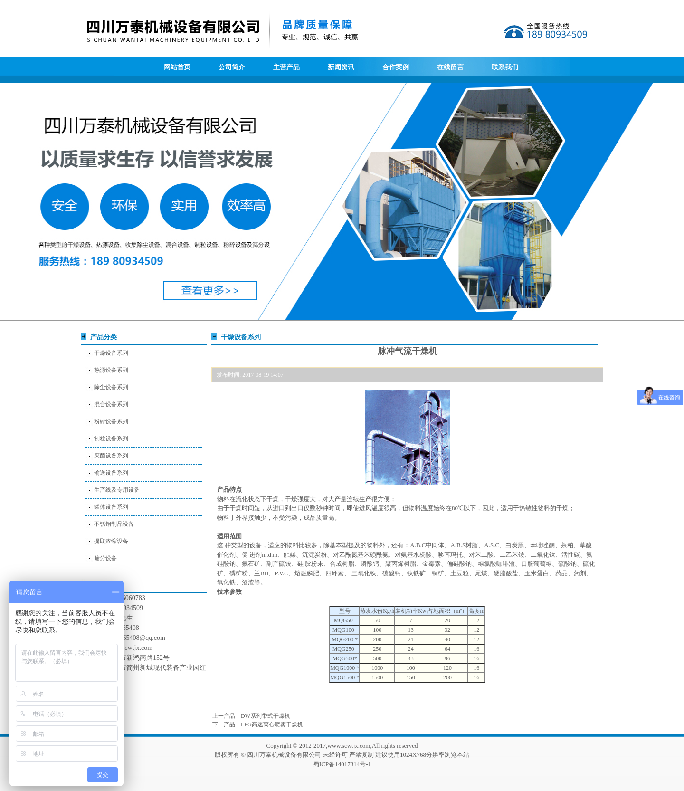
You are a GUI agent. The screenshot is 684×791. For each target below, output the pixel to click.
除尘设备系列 (111, 387)
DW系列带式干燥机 (265, 716)
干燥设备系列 (111, 353)
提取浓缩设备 (111, 541)
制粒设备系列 (111, 438)
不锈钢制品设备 (114, 524)
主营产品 (286, 67)
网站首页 (177, 67)
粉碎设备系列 (111, 421)
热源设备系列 (111, 370)
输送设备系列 (111, 472)
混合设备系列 (111, 404)
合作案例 (395, 67)
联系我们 (505, 67)
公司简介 (231, 67)
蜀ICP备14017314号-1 (342, 764)
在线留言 (450, 67)
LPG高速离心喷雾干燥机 (272, 724)
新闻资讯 (341, 67)
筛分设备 (105, 558)
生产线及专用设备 (117, 489)
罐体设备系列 (111, 507)
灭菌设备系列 (111, 455)
